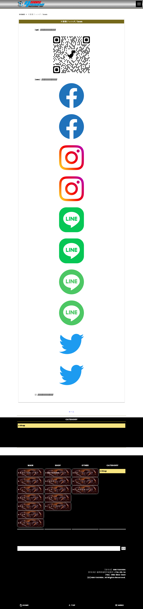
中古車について (26, 514)
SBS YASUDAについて (57, 473)
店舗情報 (50, 481)
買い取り (23, 523)
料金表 (50, 498)
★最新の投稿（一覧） (29, 473)
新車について (25, 506)
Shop (22, 425)
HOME (24, 605)
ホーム (71, 412)
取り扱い (50, 489)
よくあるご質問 (53, 506)
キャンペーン (25, 489)
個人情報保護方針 (81, 489)
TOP (71, 605)
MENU (119, 605)
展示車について (26, 498)
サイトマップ (79, 481)
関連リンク (79, 473)
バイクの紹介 (25, 481)
